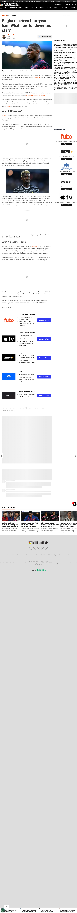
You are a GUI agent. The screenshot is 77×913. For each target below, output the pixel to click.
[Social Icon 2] (38, 548)
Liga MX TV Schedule (56, 1)
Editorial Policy (52, 555)
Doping (5, 408)
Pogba (8, 106)
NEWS (6, 8)
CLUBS (49, 8)
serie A (36, 408)
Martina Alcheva (13, 35)
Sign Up (66, 144)
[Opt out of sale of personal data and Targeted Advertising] (3, 910)
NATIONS (57, 8)
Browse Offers (44, 320)
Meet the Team (25, 555)
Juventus (5, 115)
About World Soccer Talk (12, 555)
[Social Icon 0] (30, 548)
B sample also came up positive (35, 95)
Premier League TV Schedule (17, 1)
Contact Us (68, 555)
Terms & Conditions (41, 555)
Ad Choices (60, 555)
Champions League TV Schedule (32, 1)
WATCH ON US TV (29, 8)
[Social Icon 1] (34, 548)
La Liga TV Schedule (66, 1)
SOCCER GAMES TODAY (15, 8)
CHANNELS (66, 8)
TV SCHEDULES (40, 8)
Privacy (33, 555)
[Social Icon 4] (46, 548)
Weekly (43, 408)
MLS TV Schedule (45, 1)
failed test (38, 77)
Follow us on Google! (46, 36)
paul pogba (21, 408)
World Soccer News (8, 410)
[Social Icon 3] (42, 548)
